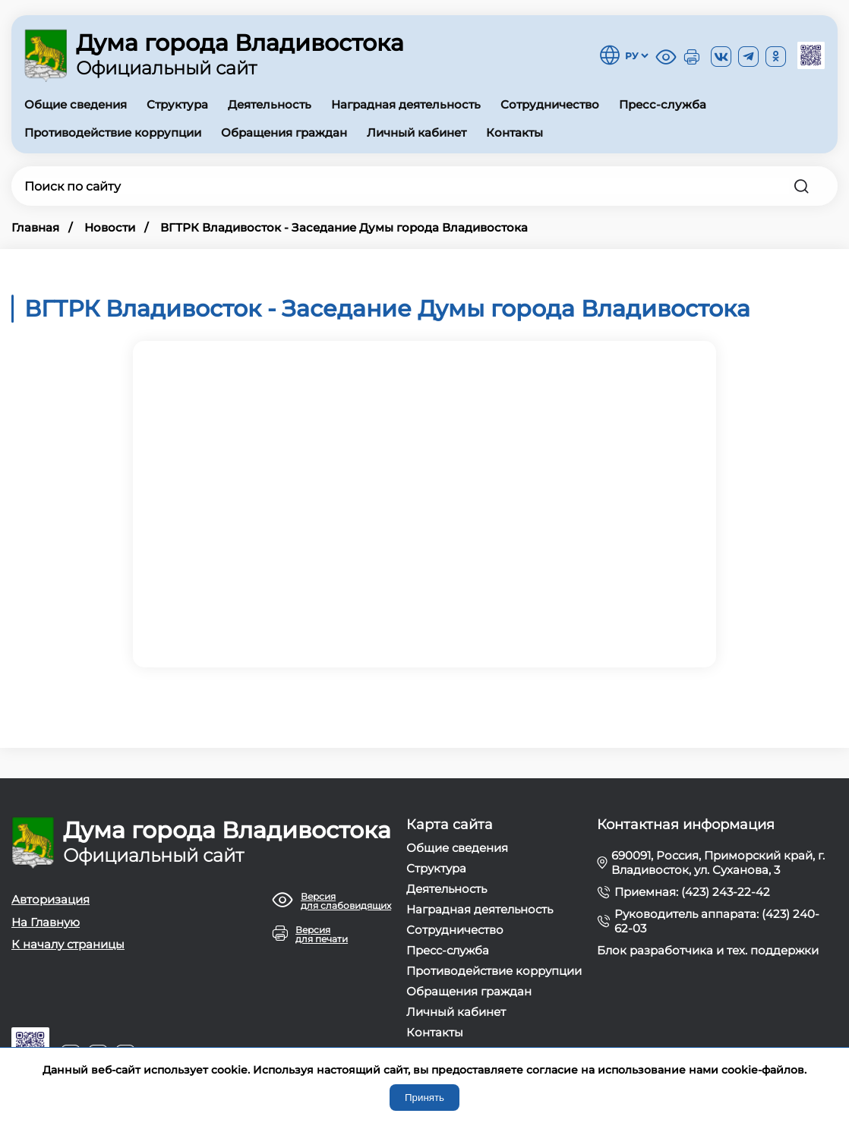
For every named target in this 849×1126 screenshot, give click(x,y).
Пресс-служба (662, 104)
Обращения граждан (284, 132)
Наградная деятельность (406, 104)
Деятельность (269, 104)
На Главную (45, 922)
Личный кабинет (416, 132)
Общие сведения (75, 104)
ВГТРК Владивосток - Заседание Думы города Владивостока (344, 227)
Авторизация (50, 899)
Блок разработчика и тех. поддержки (708, 950)
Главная (35, 227)
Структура (177, 104)
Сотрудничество (549, 104)
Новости (109, 227)
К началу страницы (68, 944)
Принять (424, 1097)
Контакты (514, 132)
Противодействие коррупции (112, 132)
